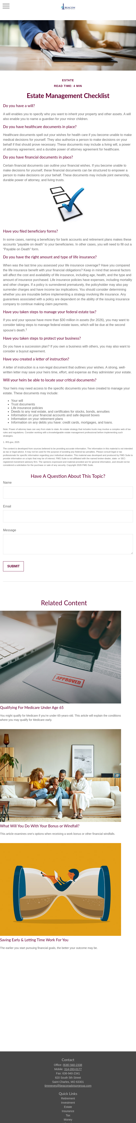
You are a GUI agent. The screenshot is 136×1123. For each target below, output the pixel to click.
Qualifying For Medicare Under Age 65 (32, 707)
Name (7, 482)
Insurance (68, 1111)
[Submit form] (13, 566)
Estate (68, 1106)
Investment (68, 1102)
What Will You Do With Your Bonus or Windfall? (40, 826)
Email (7, 506)
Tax (68, 1115)
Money (68, 1119)
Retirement (68, 1098)
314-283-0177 (73, 1069)
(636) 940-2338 (72, 1065)
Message (9, 530)
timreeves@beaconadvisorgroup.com (68, 1085)
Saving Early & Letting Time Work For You (34, 940)
